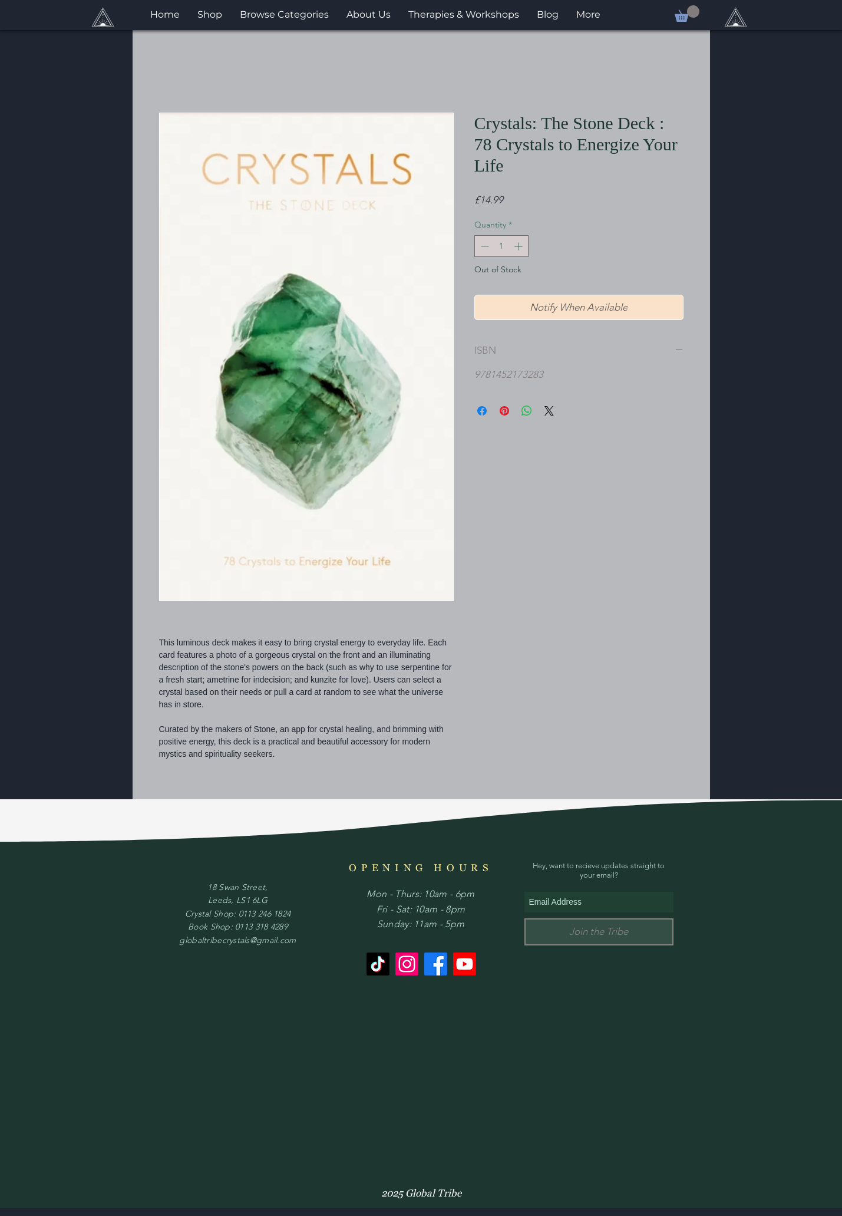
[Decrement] (483, 246)
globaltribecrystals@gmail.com (237, 940)
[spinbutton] (501, 246)
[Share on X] (549, 411)
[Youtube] (464, 964)
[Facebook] (435, 964)
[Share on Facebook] (482, 411)
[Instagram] (406, 964)
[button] (687, 13)
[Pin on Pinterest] (504, 411)
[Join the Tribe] (598, 931)
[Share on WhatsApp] (527, 411)
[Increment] (519, 246)
